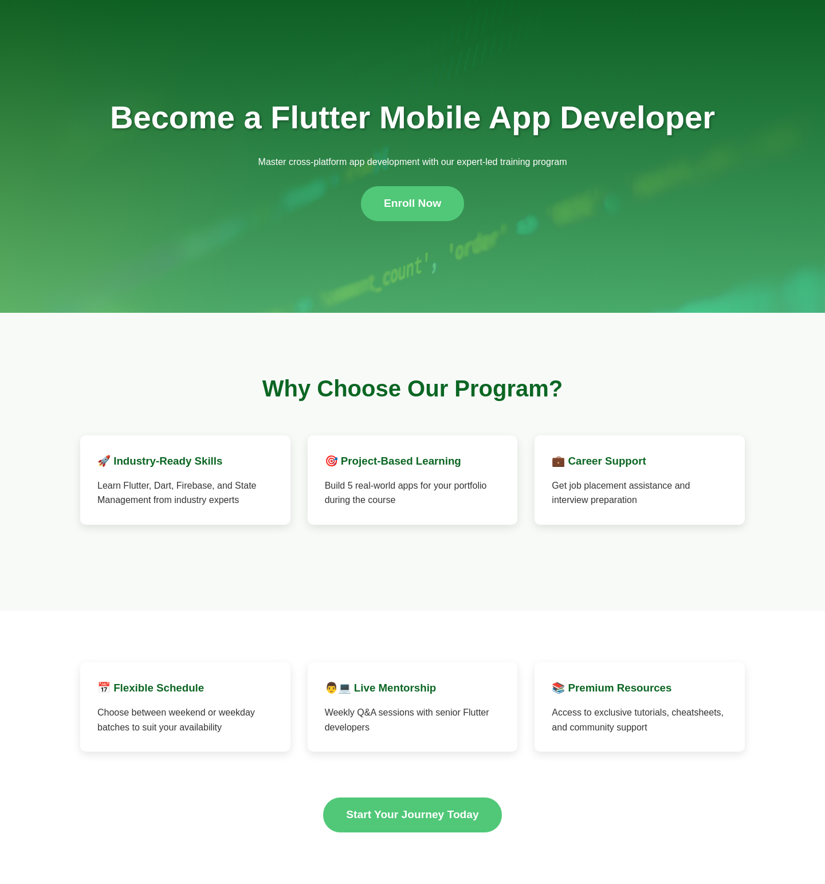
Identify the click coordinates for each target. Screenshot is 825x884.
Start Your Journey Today (412, 814)
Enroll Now (412, 203)
